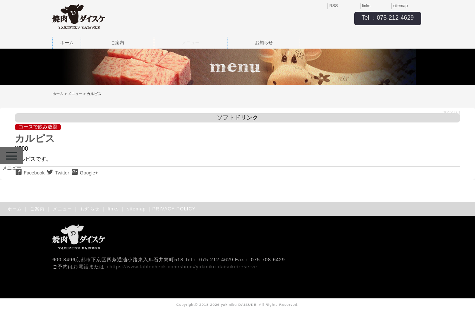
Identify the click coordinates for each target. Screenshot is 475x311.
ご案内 (117, 42)
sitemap (400, 5)
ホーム (67, 42)
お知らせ (264, 42)
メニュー (191, 42)
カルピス (35, 138)
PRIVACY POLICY (174, 209)
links (366, 5)
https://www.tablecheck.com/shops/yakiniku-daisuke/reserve (183, 266)
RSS (333, 5)
